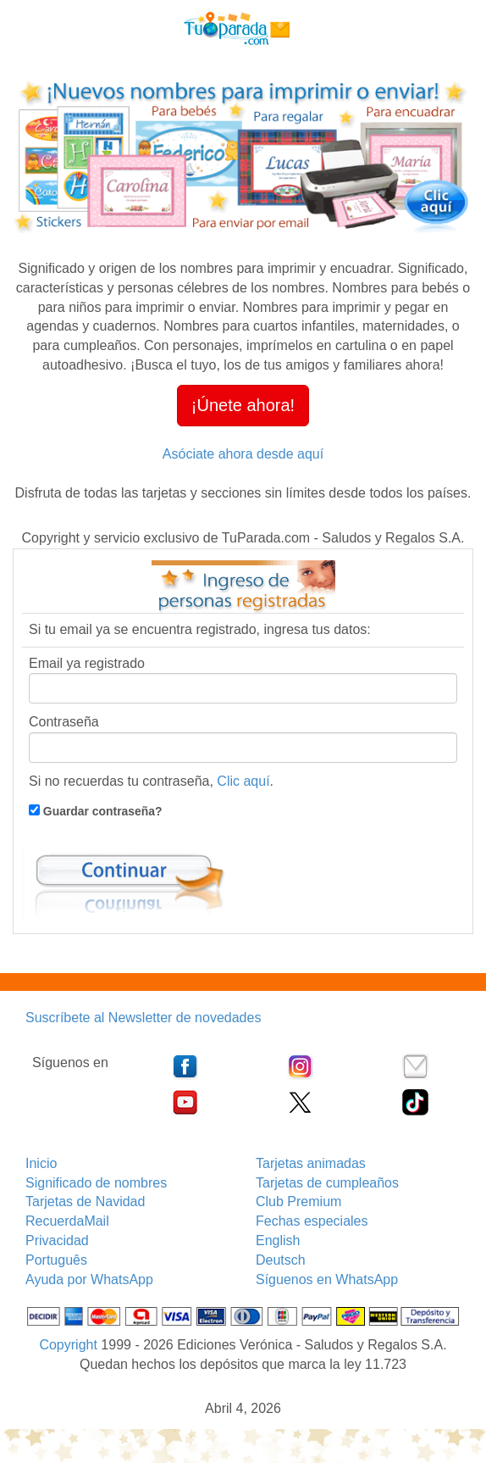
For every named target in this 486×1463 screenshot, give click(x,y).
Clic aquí (243, 781)
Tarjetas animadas (311, 1163)
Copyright (68, 1345)
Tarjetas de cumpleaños (327, 1183)
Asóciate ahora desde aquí (243, 454)
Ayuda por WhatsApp (89, 1279)
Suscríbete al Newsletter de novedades (143, 1017)
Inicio (41, 1163)
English (278, 1240)
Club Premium (298, 1201)
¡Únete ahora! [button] (243, 405)
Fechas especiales (312, 1221)
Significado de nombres (96, 1183)
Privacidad (57, 1240)
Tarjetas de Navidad (85, 1201)
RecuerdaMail (67, 1221)
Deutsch (281, 1260)
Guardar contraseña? (101, 811)
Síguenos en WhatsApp (327, 1279)
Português (56, 1260)
